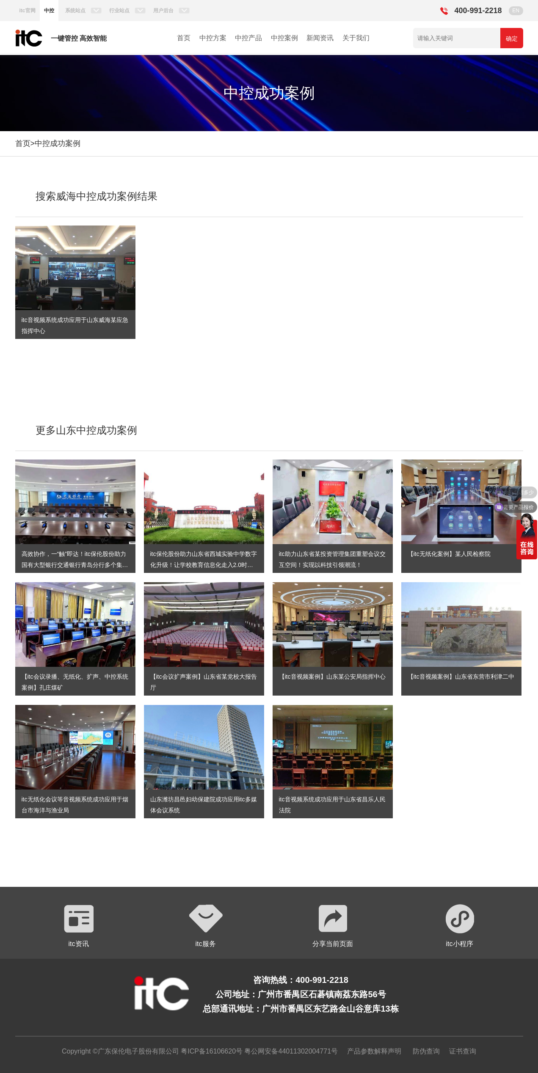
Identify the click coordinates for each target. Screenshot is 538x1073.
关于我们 (356, 37)
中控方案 (212, 37)
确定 (512, 38)
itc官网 (27, 11)
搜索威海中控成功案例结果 (96, 196)
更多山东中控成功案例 (86, 430)
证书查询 (462, 1051)
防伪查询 (426, 1051)
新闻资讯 (320, 37)
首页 (183, 37)
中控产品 (248, 37)
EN (515, 11)
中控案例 (284, 37)
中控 (49, 11)
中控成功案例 (57, 143)
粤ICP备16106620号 (211, 1051)
